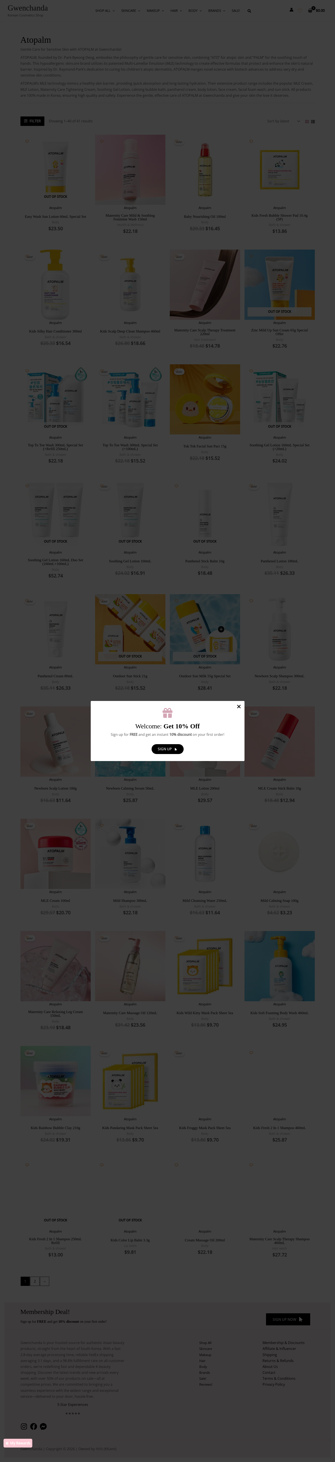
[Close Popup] (238, 707)
